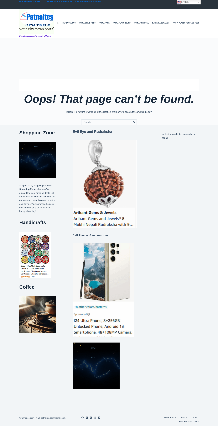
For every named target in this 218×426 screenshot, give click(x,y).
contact (195, 417)
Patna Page (104, 23)
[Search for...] (106, 122)
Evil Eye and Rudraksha (92, 132)
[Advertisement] (109, 58)
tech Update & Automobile (59, 1)
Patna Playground (122, 23)
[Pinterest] (95, 418)
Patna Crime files (87, 23)
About (184, 417)
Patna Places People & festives (188, 23)
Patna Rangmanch (160, 23)
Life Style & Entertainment (88, 1)
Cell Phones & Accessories (90, 235)
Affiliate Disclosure (189, 421)
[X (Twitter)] (87, 418)
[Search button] (134, 122)
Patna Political (141, 23)
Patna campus (68, 23)
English (183, 2)
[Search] (58, 23)
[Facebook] (82, 418)
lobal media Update (31, 1)
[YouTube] (99, 418)
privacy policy (171, 417)
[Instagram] (91, 418)
